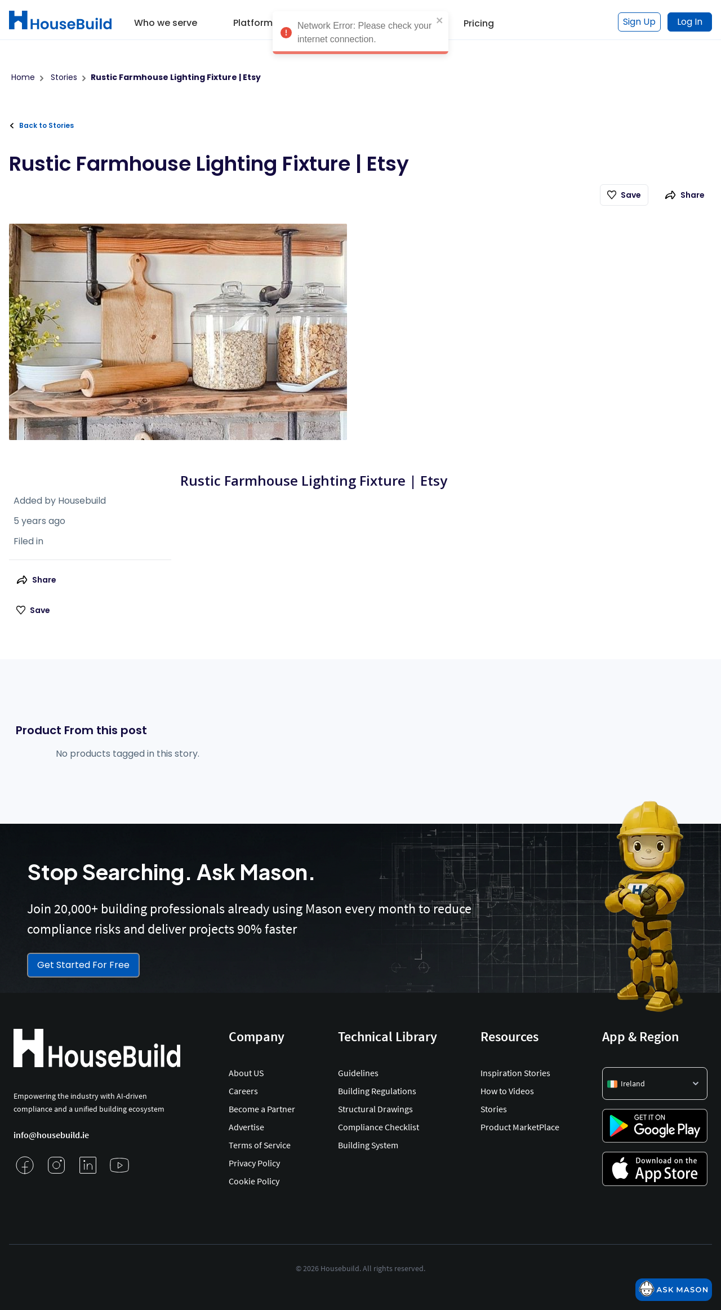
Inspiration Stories (515, 1072)
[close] (440, 22)
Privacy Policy (254, 1163)
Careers (243, 1090)
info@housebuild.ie (51, 1134)
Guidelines (358, 1072)
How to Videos (507, 1090)
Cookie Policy (254, 1181)
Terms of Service (260, 1145)
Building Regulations (377, 1090)
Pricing (479, 23)
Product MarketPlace (519, 1127)
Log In (689, 21)
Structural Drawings (375, 1108)
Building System (368, 1145)
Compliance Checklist (378, 1127)
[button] (166, 19)
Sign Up (639, 21)
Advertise (246, 1127)
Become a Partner (262, 1108)
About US (246, 1072)
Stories (493, 1108)
